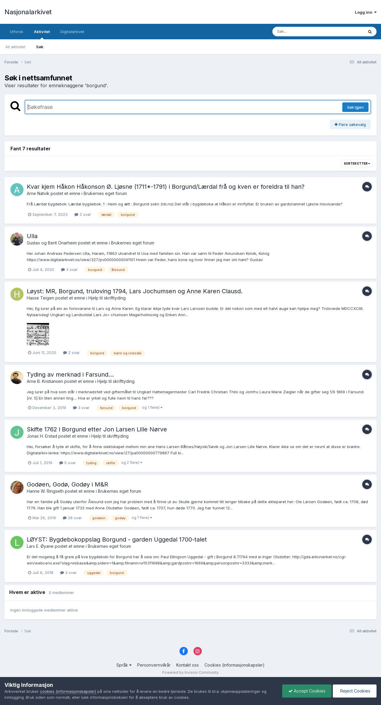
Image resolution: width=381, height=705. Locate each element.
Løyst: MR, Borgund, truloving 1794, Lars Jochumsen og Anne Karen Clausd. (135, 291)
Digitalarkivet (72, 31)
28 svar (72, 517)
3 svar (82, 214)
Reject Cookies (354, 690)
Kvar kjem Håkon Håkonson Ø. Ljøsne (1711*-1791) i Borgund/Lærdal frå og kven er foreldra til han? (166, 186)
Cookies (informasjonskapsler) (234, 664)
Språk (124, 664)
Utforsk (16, 31)
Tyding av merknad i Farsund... (70, 374)
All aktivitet (15, 46)
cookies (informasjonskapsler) (68, 691)
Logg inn (366, 12)
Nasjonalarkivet (28, 12)
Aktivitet (42, 34)
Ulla (32, 236)
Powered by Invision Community (190, 672)
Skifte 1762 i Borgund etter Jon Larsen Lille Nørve (97, 429)
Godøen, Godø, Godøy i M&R (67, 484)
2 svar (71, 352)
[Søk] (302, 31)
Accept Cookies (306, 690)
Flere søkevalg (350, 124)
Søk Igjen (355, 107)
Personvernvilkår (154, 664)
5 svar (67, 462)
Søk (39, 46)
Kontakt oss (187, 664)
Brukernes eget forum (105, 193)
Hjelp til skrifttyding (107, 297)
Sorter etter (357, 163)
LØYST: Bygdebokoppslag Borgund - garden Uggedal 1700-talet (117, 539)
